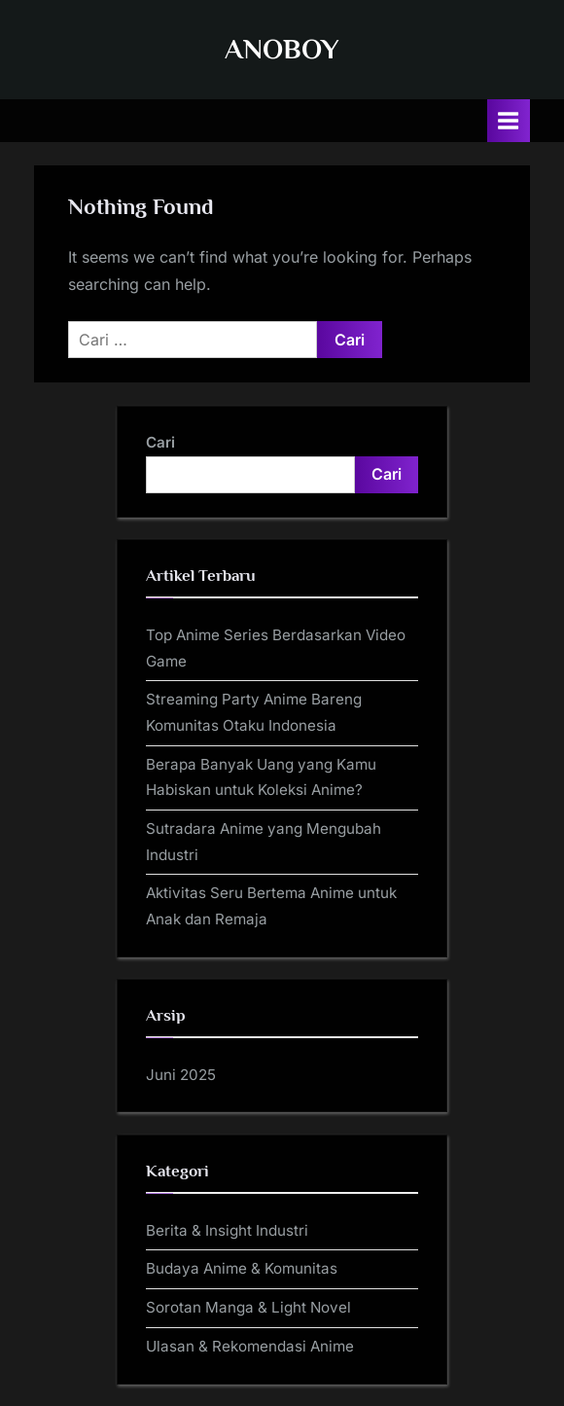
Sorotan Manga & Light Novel (248, 1307)
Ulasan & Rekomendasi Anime (250, 1346)
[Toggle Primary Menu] (508, 120)
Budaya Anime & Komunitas (241, 1268)
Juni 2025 (181, 1074)
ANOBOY (282, 48)
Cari (160, 442)
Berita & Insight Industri (227, 1230)
